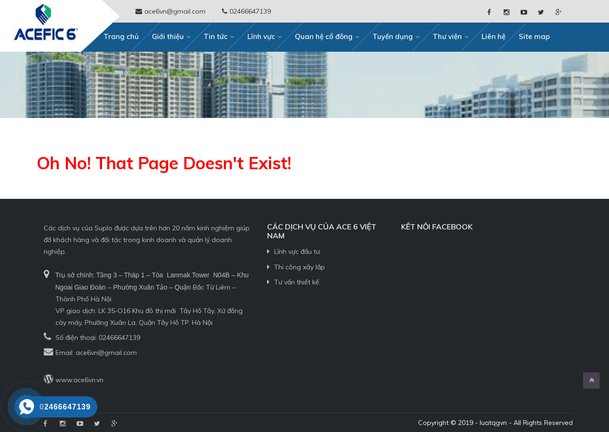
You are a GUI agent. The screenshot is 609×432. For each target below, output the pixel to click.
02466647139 (119, 337)
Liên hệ (494, 36)
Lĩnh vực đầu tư (297, 251)
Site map (534, 36)
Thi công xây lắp (299, 267)
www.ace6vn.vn (79, 380)
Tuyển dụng (392, 36)
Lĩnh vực (261, 36)
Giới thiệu (168, 36)
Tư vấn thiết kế (296, 282)
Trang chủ (121, 36)
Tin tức (216, 36)
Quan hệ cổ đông (324, 36)
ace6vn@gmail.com (106, 352)
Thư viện (447, 36)
